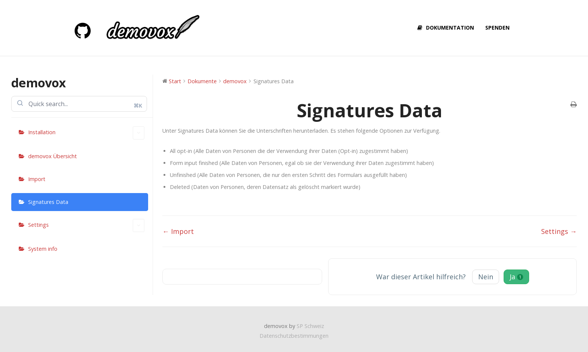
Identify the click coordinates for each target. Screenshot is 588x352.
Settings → (559, 231)
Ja (516, 276)
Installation (86, 132)
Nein (485, 276)
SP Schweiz (310, 326)
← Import (178, 231)
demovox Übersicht (52, 156)
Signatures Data (48, 201)
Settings (86, 225)
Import (36, 179)
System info (42, 248)
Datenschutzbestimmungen (294, 335)
